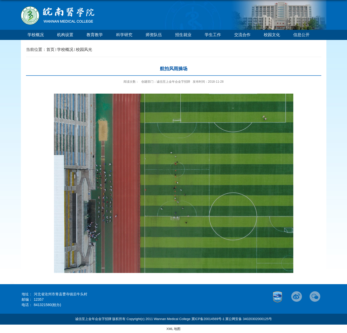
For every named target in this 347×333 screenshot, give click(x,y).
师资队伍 (154, 35)
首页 (50, 49)
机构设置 (65, 35)
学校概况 (35, 35)
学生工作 (213, 35)
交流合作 (242, 35)
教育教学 (95, 35)
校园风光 (84, 49)
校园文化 (272, 35)
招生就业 (183, 35)
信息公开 (301, 35)
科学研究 (124, 35)
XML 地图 (173, 329)
